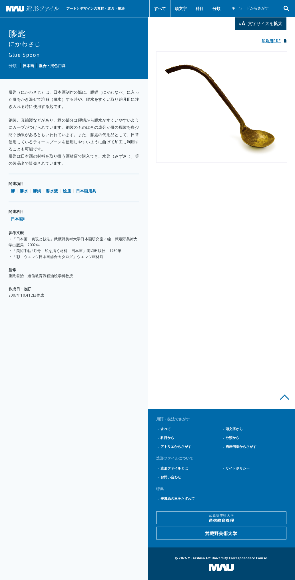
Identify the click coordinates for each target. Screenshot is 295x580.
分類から (232, 438)
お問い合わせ (170, 477)
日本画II (18, 218)
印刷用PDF (271, 41)
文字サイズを (265, 23)
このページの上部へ (284, 397)
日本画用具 (86, 191)
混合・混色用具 (52, 65)
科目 (200, 8)
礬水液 (52, 191)
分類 (216, 8)
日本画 (28, 65)
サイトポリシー (238, 468)
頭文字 (181, 8)
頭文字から (234, 429)
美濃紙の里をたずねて (177, 498)
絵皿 (67, 191)
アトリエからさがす (175, 446)
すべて (160, 8)
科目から (167, 438)
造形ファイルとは (174, 468)
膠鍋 (37, 191)
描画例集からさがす (241, 446)
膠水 (24, 191)
